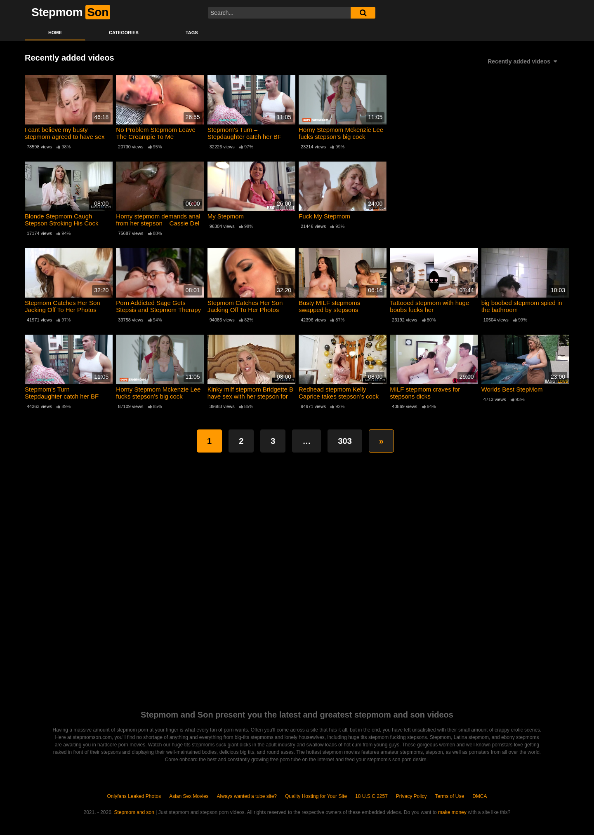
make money (452, 812)
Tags (192, 32)
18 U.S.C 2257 (371, 796)
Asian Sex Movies (188, 796)
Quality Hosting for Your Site (316, 796)
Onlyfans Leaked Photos (134, 796)
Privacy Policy (411, 796)
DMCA (479, 796)
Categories (124, 32)
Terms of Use (449, 796)
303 (344, 441)
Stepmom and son (134, 812)
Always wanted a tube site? (247, 796)
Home (55, 32)
